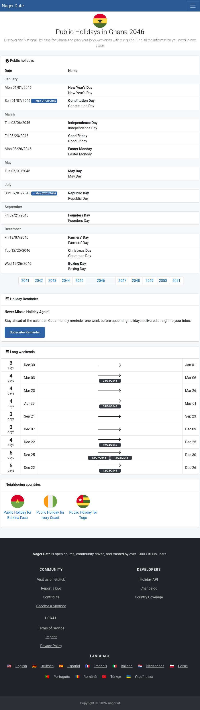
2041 (25, 281)
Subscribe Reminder (25, 332)
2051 (176, 281)
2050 (163, 281)
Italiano (127, 666)
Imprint (51, 637)
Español (73, 666)
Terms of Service (51, 628)
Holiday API (149, 579)
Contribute (51, 597)
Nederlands (155, 666)
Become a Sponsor (51, 606)
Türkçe (115, 677)
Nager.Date (13, 5)
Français (100, 666)
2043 (52, 281)
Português (61, 677)
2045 (79, 281)
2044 (66, 281)
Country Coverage (149, 597)
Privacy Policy (51, 646)
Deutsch (47, 666)
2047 (122, 281)
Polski (183, 666)
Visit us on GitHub (51, 579)
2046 (101, 281)
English (21, 666)
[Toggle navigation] (193, 5)
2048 (136, 281)
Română (90, 677)
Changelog (148, 588)
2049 (149, 281)
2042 (39, 281)
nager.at (114, 703)
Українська (144, 677)
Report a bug (51, 588)
